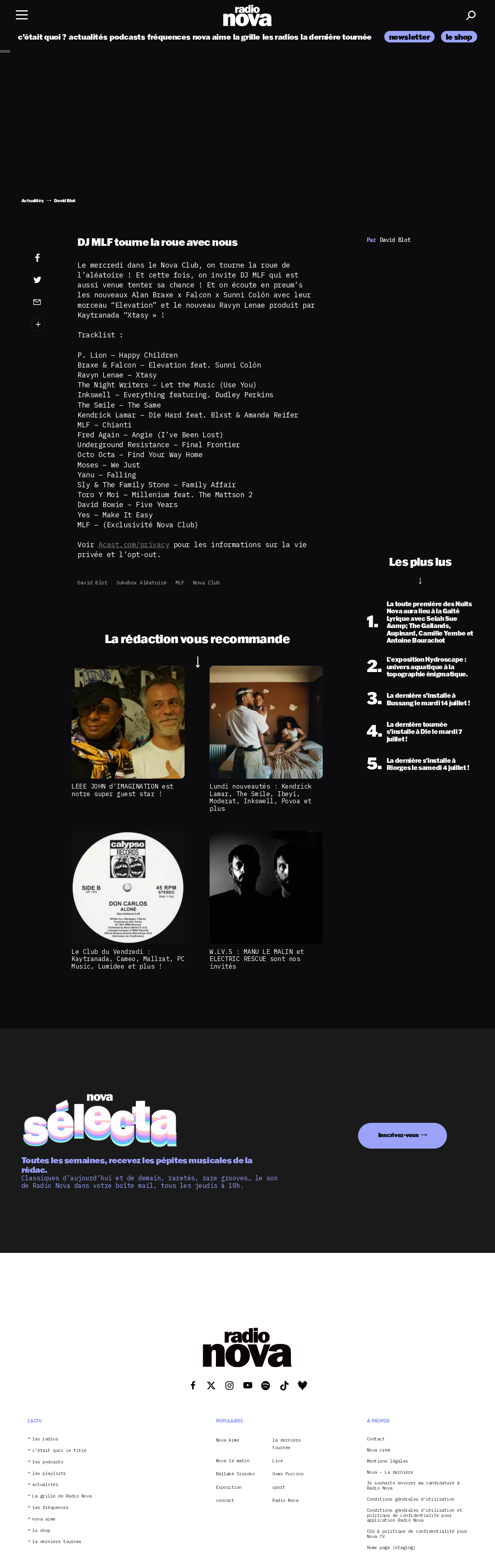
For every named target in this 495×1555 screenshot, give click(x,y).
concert (225, 1500)
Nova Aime (227, 1440)
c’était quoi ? (42, 37)
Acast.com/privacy (133, 544)
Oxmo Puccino (287, 1473)
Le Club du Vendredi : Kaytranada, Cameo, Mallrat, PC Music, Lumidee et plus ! (128, 959)
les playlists (49, 1473)
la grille (246, 37)
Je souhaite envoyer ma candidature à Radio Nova (413, 1485)
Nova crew (378, 1450)
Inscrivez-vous (398, 1135)
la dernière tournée (336, 37)
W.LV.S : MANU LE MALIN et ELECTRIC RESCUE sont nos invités (257, 959)
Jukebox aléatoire (141, 582)
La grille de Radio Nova (62, 1496)
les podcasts (47, 1462)
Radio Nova (285, 1500)
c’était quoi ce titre (59, 1450)
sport (278, 1487)
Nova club (206, 582)
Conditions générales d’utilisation (411, 1499)
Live (277, 1460)
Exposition (229, 1487)
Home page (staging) (391, 1547)
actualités (88, 37)
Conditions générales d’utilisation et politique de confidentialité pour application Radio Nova (414, 1515)
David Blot (92, 582)
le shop (459, 37)
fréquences (168, 37)
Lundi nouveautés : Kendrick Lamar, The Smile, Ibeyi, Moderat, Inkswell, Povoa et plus (261, 797)
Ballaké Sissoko (235, 1473)
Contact (376, 1439)
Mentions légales (387, 1461)
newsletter (409, 37)
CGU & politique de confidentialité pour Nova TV (417, 1534)
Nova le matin (233, 1460)
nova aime (212, 37)
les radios (280, 37)
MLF (180, 582)
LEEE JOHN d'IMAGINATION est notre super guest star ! (122, 789)
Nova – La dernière (390, 1472)
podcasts (127, 37)
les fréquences (50, 1507)
